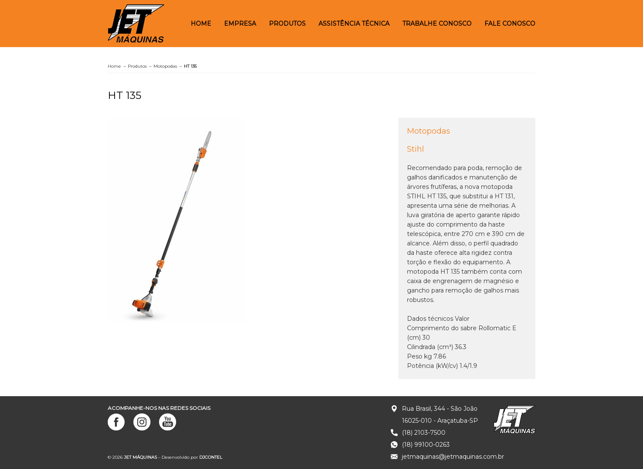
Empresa (240, 23)
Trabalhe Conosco (437, 23)
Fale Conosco (509, 23)
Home (201, 23)
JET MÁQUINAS (136, 23)
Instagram (141, 421)
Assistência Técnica (354, 23)
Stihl (415, 149)
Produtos (287, 23)
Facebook (116, 421)
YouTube (167, 421)
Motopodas (165, 66)
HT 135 (125, 95)
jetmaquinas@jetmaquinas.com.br (453, 456)
